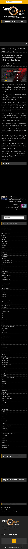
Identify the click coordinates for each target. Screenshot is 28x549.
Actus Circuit (11, 48)
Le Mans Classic (5, 258)
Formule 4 (3, 292)
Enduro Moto (4, 362)
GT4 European (4, 256)
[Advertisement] (14, 180)
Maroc (3, 373)
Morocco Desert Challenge (7, 377)
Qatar (2, 386)
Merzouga (3, 375)
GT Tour (3, 296)
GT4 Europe (4, 254)
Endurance (4, 332)
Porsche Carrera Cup (6, 303)
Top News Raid (5, 407)
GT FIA (3, 248)
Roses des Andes (5, 396)
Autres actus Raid (5, 350)
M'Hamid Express (5, 371)
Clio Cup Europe (5, 288)
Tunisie (3, 411)
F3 (2, 315)
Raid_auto (3, 388)
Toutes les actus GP (6, 311)
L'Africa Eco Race (7, 507)
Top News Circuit (5, 284)
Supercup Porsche (5, 279)
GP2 (2, 322)
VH (2, 341)
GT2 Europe (4, 252)
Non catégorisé (5, 445)
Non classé (4, 447)
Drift (2, 290)
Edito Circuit (4, 440)
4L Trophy (3, 354)
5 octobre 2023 (6, 63)
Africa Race (4, 435)
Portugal (3, 383)
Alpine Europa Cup (5, 233)
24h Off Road (4, 352)
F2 (2, 313)
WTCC (2, 343)
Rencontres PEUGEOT (6, 275)
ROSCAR (3, 277)
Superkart (3, 281)
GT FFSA (3, 294)
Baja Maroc (4, 414)
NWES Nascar (4, 271)
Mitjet (2, 265)
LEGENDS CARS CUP (6, 260)
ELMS (2, 330)
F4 (2, 317)
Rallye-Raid (4, 392)
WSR (2, 286)
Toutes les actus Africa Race (8, 433)
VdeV (2, 339)
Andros (3, 235)
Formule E (3, 320)
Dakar (2, 419)
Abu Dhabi (3, 356)
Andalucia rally (4, 358)
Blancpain (3, 237)
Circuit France (4, 241)
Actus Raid (4, 348)
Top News (3, 405)
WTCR (2, 345)
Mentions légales (5, 529)
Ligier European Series (6, 262)
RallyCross (3, 273)
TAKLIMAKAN (4, 431)
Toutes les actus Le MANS (7, 326)
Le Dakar (5, 509)
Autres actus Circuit (6, 229)
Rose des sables (5, 394)
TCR (2, 309)
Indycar (3, 298)
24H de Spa (4, 231)
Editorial (3, 438)
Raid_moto (4, 390)
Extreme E (3, 423)
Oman (2, 379)
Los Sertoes (4, 369)
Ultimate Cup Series (6, 337)
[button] (26, 44)
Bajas (2, 416)
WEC (2, 334)
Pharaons (3, 381)
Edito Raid (3, 442)
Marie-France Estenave (17, 63)
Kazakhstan (4, 366)
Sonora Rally (4, 403)
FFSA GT (3, 245)
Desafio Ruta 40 (5, 360)
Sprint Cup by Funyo (6, 305)
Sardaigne (3, 400)
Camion (3, 239)
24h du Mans (4, 328)
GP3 (2, 324)
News (2, 267)
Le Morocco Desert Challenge (10, 511)
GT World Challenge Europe (8, 250)
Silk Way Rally (4, 428)
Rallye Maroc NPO (5, 426)
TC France (3, 307)
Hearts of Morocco (6, 364)
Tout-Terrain (4, 409)
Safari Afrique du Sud (6, 398)
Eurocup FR (4, 243)
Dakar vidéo (4, 421)
